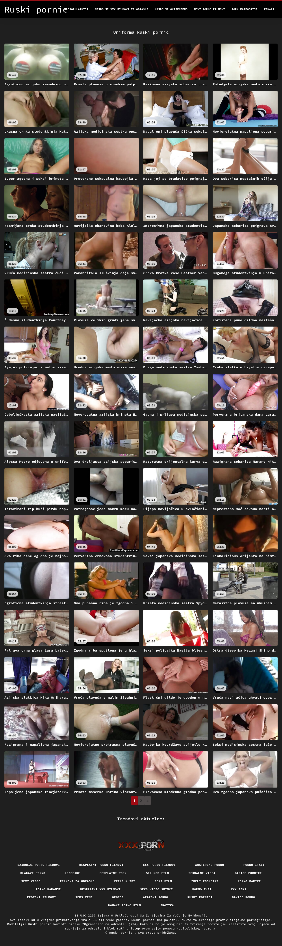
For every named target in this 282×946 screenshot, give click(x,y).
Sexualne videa (201, 873)
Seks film (163, 881)
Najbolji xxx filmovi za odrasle (121, 9)
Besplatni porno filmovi (101, 865)
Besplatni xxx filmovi (100, 889)
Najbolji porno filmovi (38, 865)
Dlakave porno (32, 873)
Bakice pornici (248, 873)
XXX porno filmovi (159, 865)
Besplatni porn (113, 873)
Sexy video (31, 881)
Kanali (269, 9)
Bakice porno (243, 897)
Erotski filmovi (41, 897)
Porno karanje (48, 889)
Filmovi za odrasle (77, 881)
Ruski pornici (200, 897)
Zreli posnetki (204, 881)
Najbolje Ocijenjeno (171, 9)
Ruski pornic (121, 933)
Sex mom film (157, 873)
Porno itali (254, 865)
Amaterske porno (209, 865)
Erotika (167, 905)
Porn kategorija (244, 9)
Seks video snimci (156, 889)
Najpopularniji (76, 9)
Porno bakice (249, 881)
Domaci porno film (124, 905)
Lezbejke (72, 873)
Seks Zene (84, 897)
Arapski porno (155, 897)
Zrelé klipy (124, 881)
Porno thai (202, 889)
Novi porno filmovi (209, 9)
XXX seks (238, 889)
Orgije (118, 897)
